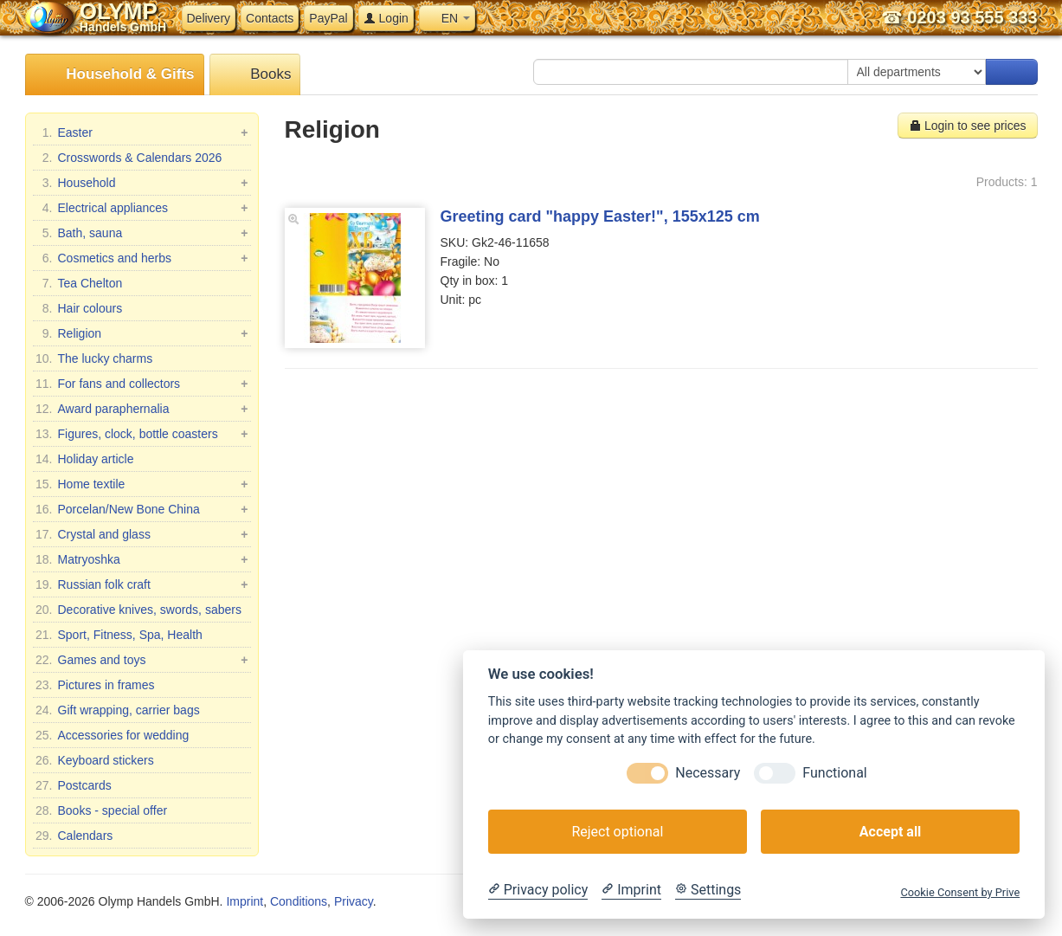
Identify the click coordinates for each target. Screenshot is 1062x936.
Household (141, 182)
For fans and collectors (141, 383)
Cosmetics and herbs (141, 258)
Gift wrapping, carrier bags (117, 710)
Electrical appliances (141, 207)
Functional (834, 773)
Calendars (74, 835)
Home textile (141, 484)
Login (386, 18)
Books (255, 75)
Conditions (298, 901)
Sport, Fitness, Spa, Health (119, 634)
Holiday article (84, 459)
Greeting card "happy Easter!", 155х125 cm (600, 216)
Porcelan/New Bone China (141, 509)
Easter (141, 132)
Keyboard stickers (94, 760)
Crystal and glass (141, 534)
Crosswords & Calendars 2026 (128, 157)
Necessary (707, 773)
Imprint (244, 901)
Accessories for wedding (112, 735)
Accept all (890, 831)
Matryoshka (141, 559)
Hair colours (79, 308)
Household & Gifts (115, 75)
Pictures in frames (95, 685)
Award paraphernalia (141, 408)
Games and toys (141, 659)
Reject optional (617, 831)
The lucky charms (94, 358)
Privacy (353, 901)
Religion (141, 333)
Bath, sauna (141, 233)
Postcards (73, 785)
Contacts (269, 18)
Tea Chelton (79, 283)
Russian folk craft (141, 584)
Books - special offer (101, 810)
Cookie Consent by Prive (960, 892)
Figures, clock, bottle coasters (141, 433)
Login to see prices (967, 125)
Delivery (209, 18)
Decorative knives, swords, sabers (138, 609)
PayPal (328, 18)
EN (447, 18)
